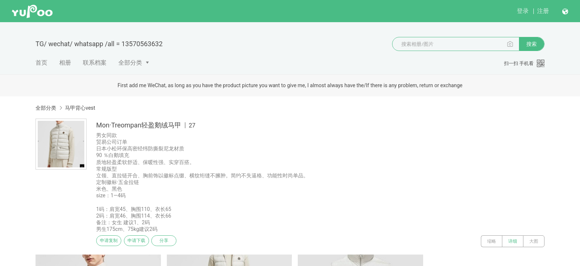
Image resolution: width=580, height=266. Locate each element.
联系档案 (95, 62)
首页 (41, 62)
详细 (512, 241)
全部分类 (130, 62)
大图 (533, 241)
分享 (178, 241)
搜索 (531, 44)
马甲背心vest (80, 108)
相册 (65, 62)
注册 (543, 10)
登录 (523, 10)
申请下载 (145, 241)
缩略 (491, 241)
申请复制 (112, 241)
